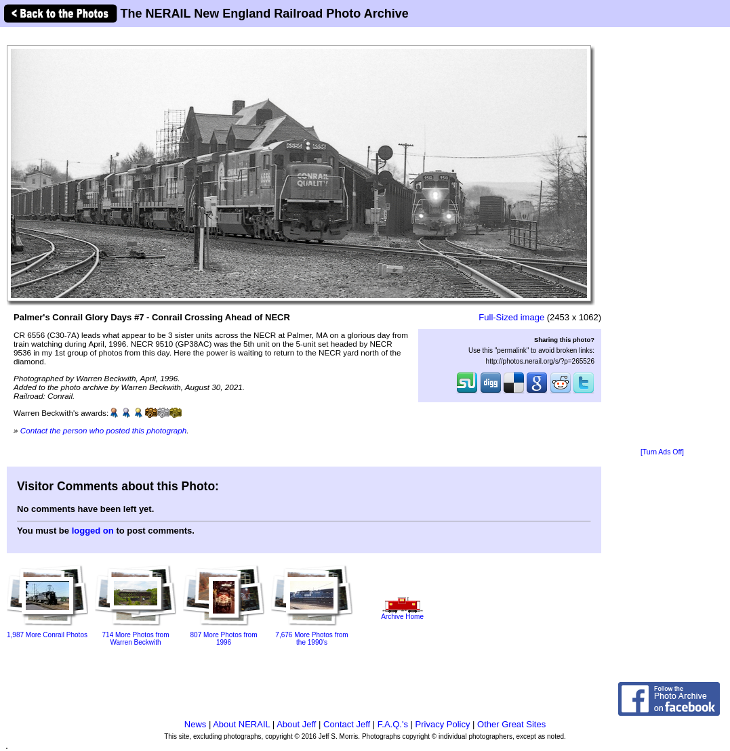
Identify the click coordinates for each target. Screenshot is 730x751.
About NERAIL (241, 724)
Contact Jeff (346, 724)
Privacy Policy (442, 724)
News (195, 724)
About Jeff (296, 724)
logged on (93, 530)
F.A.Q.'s (393, 724)
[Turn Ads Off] (662, 452)
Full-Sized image (511, 317)
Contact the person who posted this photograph (103, 430)
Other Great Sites (511, 724)
